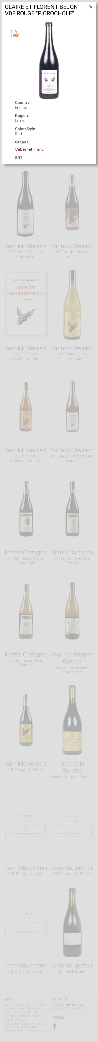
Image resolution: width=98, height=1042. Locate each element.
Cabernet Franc (29, 149)
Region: (22, 115)
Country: (22, 102)
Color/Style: (25, 129)
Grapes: (22, 142)
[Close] (90, 9)
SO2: (19, 157)
